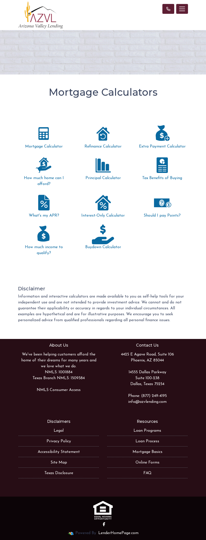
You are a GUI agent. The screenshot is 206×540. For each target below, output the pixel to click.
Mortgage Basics (147, 452)
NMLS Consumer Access (59, 390)
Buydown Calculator (103, 236)
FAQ (147, 473)
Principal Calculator (103, 167)
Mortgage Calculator (44, 136)
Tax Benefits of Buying (162, 167)
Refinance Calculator (103, 136)
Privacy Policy (59, 441)
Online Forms (147, 463)
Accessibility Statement (59, 452)
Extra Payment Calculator (162, 136)
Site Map (59, 463)
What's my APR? (44, 205)
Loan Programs (147, 431)
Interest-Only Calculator (103, 205)
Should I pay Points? (162, 205)
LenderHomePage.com (118, 533)
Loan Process (147, 441)
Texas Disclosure (58, 473)
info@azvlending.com (147, 402)
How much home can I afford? (44, 170)
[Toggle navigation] (182, 9)
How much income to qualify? (44, 239)
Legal (59, 431)
